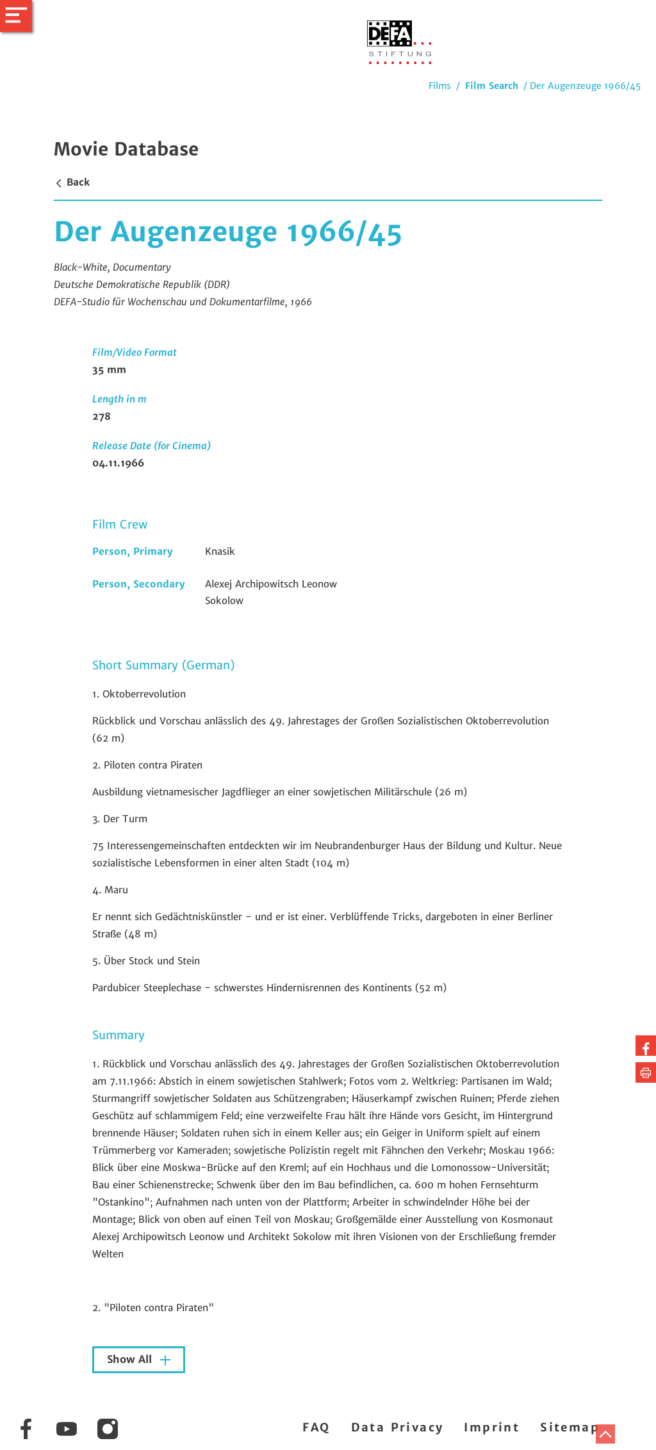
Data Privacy (397, 1427)
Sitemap (570, 1427)
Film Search (491, 86)
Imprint (492, 1427)
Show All (131, 1359)
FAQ (316, 1427)
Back (72, 182)
